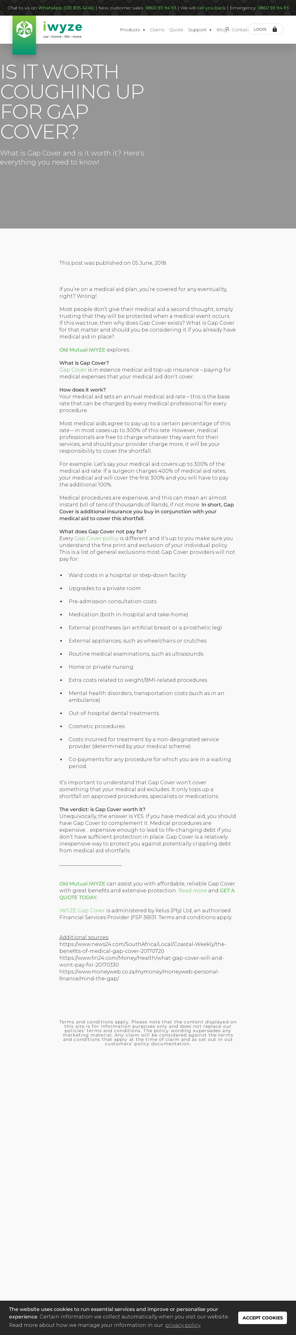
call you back (210, 8)
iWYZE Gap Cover (82, 911)
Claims (157, 29)
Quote (176, 29)
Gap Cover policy (96, 538)
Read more (192, 891)
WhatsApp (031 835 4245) (66, 8)
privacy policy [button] (182, 1325)
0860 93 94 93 (273, 8)
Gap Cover (72, 370)
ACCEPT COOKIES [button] (263, 1318)
